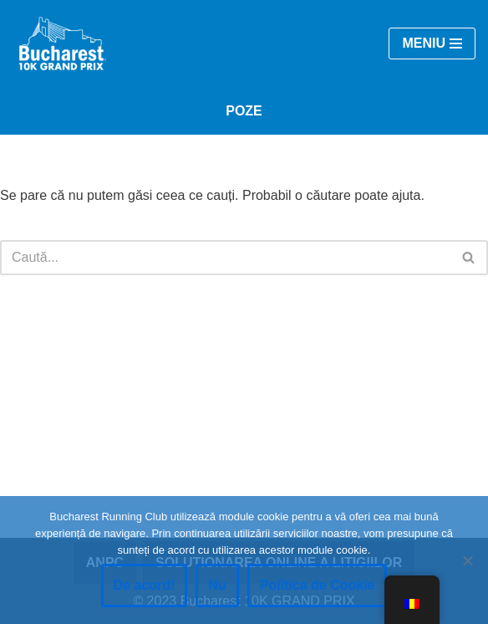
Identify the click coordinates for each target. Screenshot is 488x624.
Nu (217, 585)
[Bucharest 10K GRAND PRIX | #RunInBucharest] (63, 43)
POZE (244, 111)
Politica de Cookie (317, 585)
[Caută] (225, 257)
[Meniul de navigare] (432, 43)
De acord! (144, 585)
